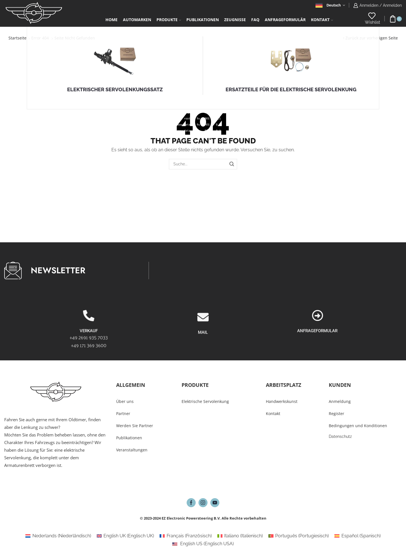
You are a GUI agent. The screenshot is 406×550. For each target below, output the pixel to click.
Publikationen (202, 19)
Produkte (168, 19)
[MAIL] (203, 345)
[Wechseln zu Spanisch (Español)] (357, 536)
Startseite (17, 38)
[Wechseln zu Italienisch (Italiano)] (240, 536)
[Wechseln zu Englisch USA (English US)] (203, 544)
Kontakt (322, 19)
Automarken (137, 19)
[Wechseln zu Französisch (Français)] (185, 536)
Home (111, 19)
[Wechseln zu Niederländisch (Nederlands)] (58, 536)
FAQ (255, 19)
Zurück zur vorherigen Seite (371, 38)
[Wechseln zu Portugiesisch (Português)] (299, 536)
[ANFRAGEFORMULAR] (395, 315)
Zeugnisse (235, 19)
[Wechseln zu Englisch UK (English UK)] (125, 536)
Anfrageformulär (285, 19)
